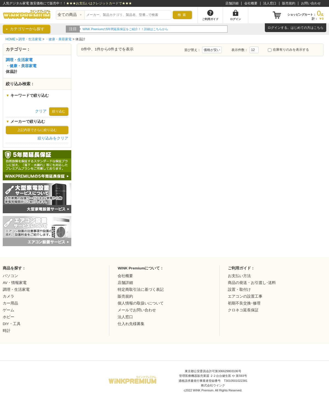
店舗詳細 (232, 3)
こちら (319, 28)
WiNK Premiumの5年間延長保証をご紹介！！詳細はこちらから (125, 29)
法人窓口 (269, 3)
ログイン (274, 28)
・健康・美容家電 (58, 39)
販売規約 (288, 3)
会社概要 (250, 3)
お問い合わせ (311, 3)
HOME (10, 39)
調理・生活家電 (29, 39)
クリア (41, 111)
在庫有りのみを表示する (288, 50)
